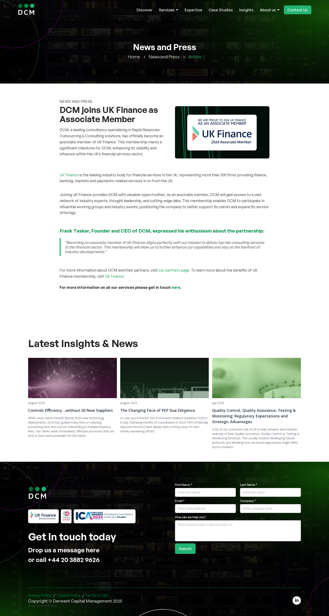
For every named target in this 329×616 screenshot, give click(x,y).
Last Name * (248, 485)
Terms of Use (96, 595)
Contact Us (297, 10)
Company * (248, 501)
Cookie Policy (69, 595)
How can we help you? (190, 517)
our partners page (173, 270)
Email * (179, 501)
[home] (27, 10)
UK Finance (69, 175)
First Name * (183, 485)
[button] (168, 10)
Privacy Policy (40, 595)
